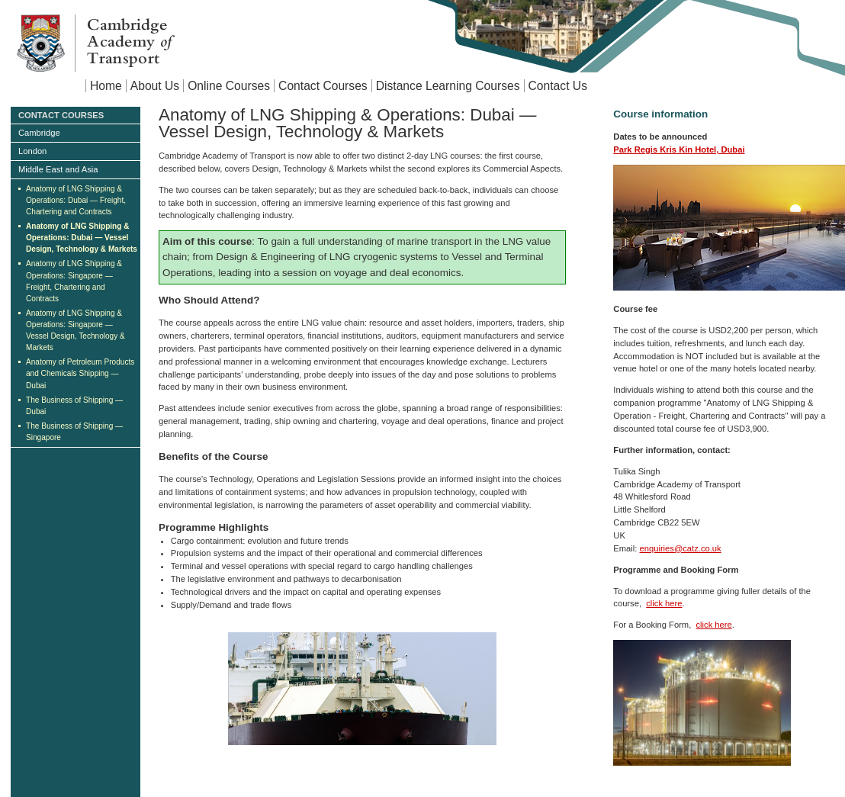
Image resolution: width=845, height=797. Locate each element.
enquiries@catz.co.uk (680, 548)
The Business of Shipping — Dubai (74, 406)
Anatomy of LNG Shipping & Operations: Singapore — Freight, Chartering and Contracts (74, 280)
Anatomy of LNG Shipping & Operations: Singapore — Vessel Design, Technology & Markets (75, 330)
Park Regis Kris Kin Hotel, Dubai (678, 149)
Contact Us (558, 85)
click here (664, 603)
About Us (154, 85)
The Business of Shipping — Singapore (74, 432)
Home (106, 85)
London (32, 151)
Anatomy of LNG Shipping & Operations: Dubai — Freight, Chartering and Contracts (76, 200)
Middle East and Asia (58, 169)
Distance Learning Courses (448, 85)
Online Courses (229, 85)
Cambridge (39, 132)
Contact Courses (323, 85)
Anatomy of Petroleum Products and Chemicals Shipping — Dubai (80, 373)
